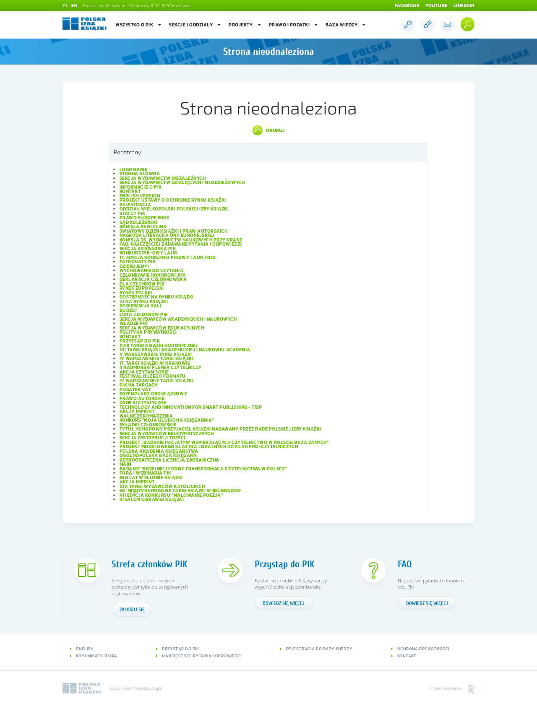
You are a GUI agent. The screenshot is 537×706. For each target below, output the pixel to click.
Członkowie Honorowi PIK (153, 275)
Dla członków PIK (142, 283)
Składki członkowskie (148, 424)
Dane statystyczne (143, 402)
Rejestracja (135, 204)
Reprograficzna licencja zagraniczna (169, 460)
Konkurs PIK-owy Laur (149, 252)
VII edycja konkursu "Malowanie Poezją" (171, 495)
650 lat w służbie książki (151, 477)
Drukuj (275, 130)
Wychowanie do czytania (152, 270)
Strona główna (140, 173)
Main (125, 464)
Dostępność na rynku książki (157, 296)
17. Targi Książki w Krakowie (155, 363)
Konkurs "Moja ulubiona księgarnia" (167, 420)
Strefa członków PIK (150, 564)
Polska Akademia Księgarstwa (159, 451)
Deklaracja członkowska (153, 279)
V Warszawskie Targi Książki (156, 354)
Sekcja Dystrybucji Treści (152, 437)
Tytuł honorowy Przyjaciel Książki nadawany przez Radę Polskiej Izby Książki (220, 429)
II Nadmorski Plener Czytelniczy (161, 367)
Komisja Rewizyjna (143, 226)
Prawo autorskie (142, 398)
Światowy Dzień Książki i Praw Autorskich (174, 231)
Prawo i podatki (293, 24)
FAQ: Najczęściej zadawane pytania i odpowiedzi (181, 244)
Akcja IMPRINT (137, 411)
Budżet (129, 310)
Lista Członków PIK (144, 314)
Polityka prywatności (148, 332)
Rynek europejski (142, 288)
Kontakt (130, 191)
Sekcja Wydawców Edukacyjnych (162, 327)
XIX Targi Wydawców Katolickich (162, 486)
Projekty (245, 24)
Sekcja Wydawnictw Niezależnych (163, 178)
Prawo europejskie (144, 217)
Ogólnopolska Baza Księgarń (158, 455)
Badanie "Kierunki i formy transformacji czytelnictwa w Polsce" (203, 468)
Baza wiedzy (346, 24)
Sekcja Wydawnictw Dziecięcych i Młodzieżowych (182, 182)
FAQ (405, 564)
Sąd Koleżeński (139, 222)
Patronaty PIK (138, 261)
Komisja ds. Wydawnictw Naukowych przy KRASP (181, 239)
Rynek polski (136, 292)
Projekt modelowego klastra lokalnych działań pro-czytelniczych (209, 446)
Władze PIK (134, 323)
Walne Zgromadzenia (146, 416)
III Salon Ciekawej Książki (152, 499)
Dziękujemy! (134, 266)
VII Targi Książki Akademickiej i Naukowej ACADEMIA (185, 349)
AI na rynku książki (144, 301)
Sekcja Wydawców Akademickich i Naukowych (178, 319)
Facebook (407, 5)
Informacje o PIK (141, 187)
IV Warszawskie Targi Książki (157, 358)
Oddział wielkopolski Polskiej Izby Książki (174, 208)
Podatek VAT (135, 389)
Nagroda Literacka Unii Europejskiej (167, 235)
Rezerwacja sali (141, 305)
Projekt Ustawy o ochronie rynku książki (173, 200)
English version (140, 195)
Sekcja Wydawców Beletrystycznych (167, 433)
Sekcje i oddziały (195, 24)
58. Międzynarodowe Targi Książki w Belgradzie (180, 490)
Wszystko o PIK (138, 24)
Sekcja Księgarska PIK (148, 248)
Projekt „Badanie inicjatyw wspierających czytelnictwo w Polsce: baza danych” (224, 442)
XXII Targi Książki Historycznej (159, 345)
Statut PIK (133, 213)
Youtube (436, 5)
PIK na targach (139, 385)
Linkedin (464, 5)
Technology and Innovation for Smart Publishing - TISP (191, 407)
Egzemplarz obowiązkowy (154, 393)
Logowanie (134, 169)
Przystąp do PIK (140, 340)
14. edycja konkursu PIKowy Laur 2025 (168, 257)
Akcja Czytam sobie (144, 372)
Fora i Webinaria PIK (146, 473)
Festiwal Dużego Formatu (153, 376)
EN (74, 5)
